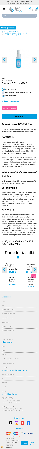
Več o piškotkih (33, 443)
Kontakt (4, 387)
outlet (3, 350)
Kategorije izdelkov (8, 28)
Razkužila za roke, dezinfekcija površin (15, 33)
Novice (4, 391)
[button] (34, 60)
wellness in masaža (8, 314)
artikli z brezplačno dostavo (11, 359)
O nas (4, 378)
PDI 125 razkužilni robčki (31, 280)
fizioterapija (5, 322)
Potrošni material (13, 31)
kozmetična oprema (8, 318)
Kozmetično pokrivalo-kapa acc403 (30, 268)
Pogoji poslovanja (8, 374)
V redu (24, 443)
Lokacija (4, 383)
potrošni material (7, 326)
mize (3, 301)
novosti (4, 355)
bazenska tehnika (7, 339)
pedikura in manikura (9, 309)
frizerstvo (5, 335)
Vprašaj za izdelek (9, 108)
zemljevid (5, 367)
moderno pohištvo (8, 331)
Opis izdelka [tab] (19, 117)
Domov (4, 31)
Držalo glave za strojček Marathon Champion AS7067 (13, 283)
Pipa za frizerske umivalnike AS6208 (13, 268)
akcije (4, 346)
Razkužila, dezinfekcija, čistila (13, 35)
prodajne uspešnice (8, 363)
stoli (3, 305)
